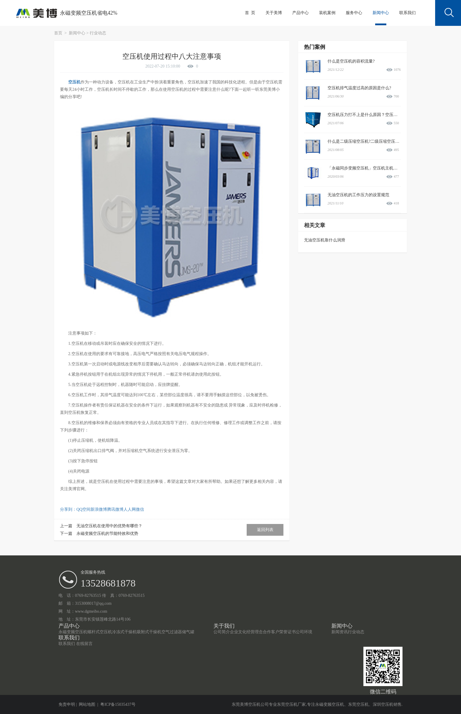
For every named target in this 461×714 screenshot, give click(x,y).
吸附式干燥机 (149, 632)
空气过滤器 (171, 632)
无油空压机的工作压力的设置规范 (358, 195)
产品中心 (300, 13)
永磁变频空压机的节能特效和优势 (107, 533)
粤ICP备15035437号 (118, 704)
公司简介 (221, 632)
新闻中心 (381, 13)
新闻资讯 (339, 632)
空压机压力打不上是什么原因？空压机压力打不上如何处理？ (383, 114)
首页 (59, 33)
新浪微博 (99, 509)
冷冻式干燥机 (124, 632)
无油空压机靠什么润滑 (324, 240)
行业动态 (98, 33)
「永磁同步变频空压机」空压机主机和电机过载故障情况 (379, 168)
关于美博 (273, 13)
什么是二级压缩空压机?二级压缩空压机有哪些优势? (375, 141)
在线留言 (84, 643)
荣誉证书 (287, 632)
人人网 (129, 509)
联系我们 (407, 13)
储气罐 (188, 632)
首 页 (250, 13)
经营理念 (254, 632)
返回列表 (265, 529)
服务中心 (354, 13)
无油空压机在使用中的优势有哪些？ (109, 526)
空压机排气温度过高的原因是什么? (359, 88)
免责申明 (67, 704)
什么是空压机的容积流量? (351, 61)
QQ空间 (83, 509)
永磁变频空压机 (73, 632)
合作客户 (271, 632)
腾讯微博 (115, 509)
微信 (140, 509)
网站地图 (87, 704)
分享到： (68, 509)
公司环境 (304, 632)
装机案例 (327, 13)
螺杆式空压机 (99, 632)
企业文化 (238, 632)
